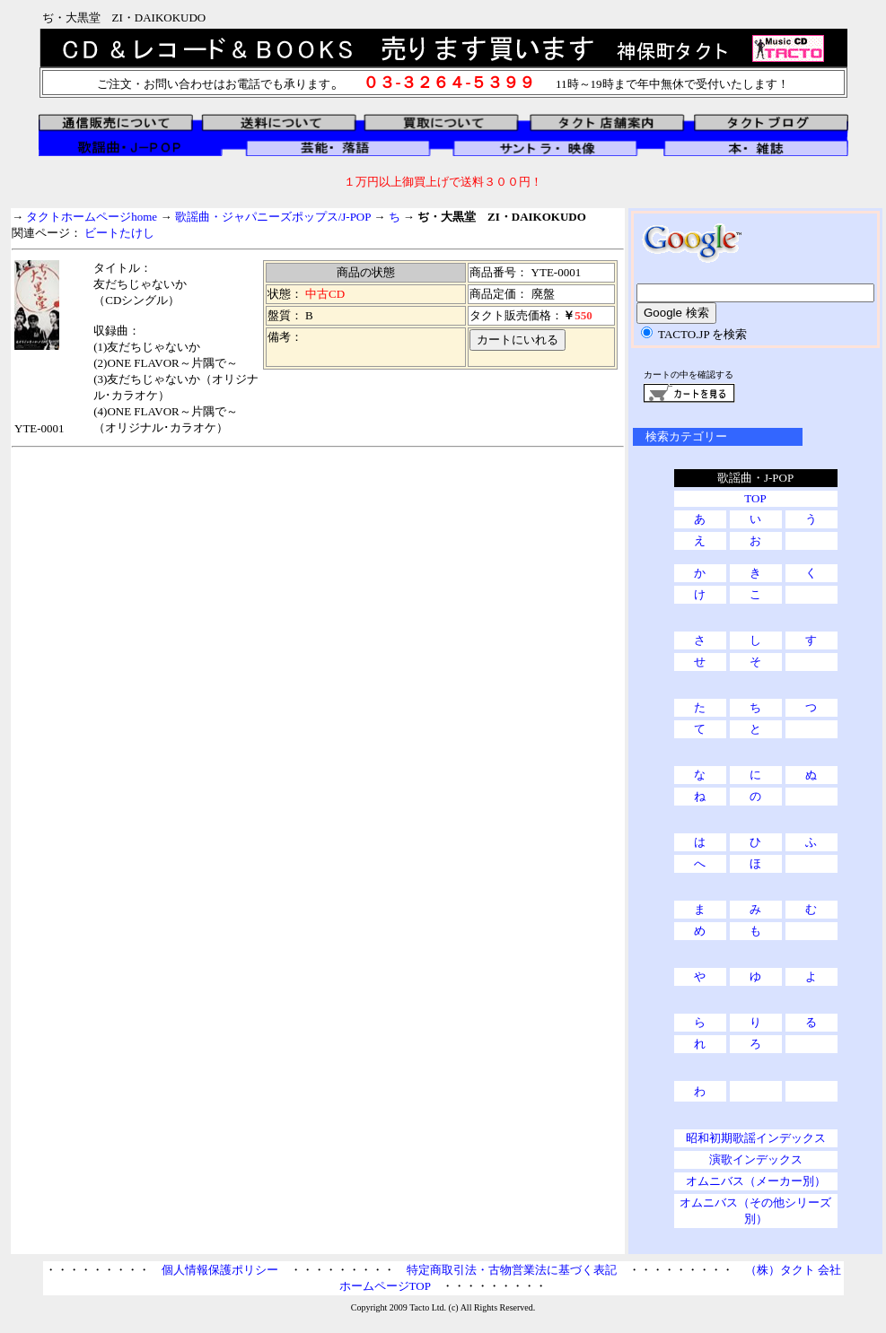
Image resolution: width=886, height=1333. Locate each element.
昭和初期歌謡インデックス (756, 1138)
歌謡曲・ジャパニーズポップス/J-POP (273, 216)
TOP (755, 498)
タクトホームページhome (91, 216)
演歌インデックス (756, 1159)
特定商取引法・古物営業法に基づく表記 (512, 1269)
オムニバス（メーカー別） (756, 1181)
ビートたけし (119, 233)
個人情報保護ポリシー (220, 1269)
